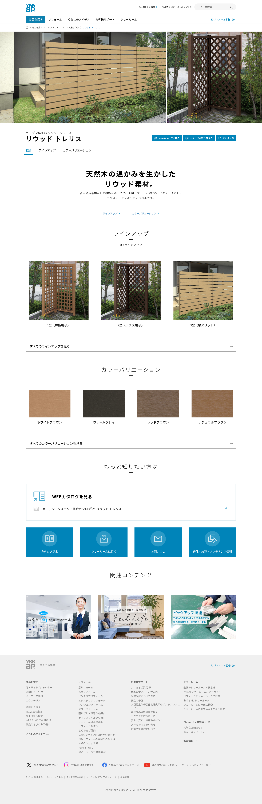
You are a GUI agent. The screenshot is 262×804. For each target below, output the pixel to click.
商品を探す (36, 19)
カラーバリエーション (77, 150)
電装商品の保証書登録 (143, 711)
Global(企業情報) (147, 7)
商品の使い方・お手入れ (144, 691)
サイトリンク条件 (54, 777)
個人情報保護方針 (74, 777)
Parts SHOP (85, 747)
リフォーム (55, 19)
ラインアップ (47, 150)
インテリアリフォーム (90, 696)
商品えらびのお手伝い (38, 724)
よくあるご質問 (184, 6)
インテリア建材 (34, 696)
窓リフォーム (85, 687)
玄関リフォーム (87, 691)
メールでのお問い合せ (143, 724)
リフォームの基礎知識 (90, 721)
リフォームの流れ (88, 726)
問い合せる (228, 138)
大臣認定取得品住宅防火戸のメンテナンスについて (155, 706)
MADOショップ (86, 743)
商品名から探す (34, 711)
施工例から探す (34, 715)
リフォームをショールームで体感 (202, 696)
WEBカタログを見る (37, 720)
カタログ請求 (49, 551)
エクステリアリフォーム (91, 700)
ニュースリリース (193, 731)
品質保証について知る (143, 696)
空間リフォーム (87, 709)
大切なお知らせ (192, 727)
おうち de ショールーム (196, 700)
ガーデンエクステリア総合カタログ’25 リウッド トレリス (82, 509)
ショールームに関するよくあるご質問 (204, 709)
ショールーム (128, 19)
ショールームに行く (103, 551)
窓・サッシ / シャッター (39, 687)
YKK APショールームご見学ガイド (202, 691)
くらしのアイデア (79, 19)
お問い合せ (158, 551)
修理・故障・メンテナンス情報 (212, 551)
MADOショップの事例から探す (95, 734)
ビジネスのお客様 (220, 19)
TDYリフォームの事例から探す (95, 739)
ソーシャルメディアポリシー (101, 777)
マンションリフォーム (90, 704)
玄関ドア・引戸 (34, 691)
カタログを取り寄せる (201, 138)
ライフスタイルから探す (91, 717)
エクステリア (52, 27)
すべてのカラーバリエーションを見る (56, 443)
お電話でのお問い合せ (143, 728)
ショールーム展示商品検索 (198, 704)
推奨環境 (124, 777)
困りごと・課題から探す (91, 713)
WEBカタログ (168, 6)
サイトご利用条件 (34, 777)
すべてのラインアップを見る (50, 346)
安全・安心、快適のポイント (147, 720)
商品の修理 (137, 700)
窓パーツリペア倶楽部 (90, 752)
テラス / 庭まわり (70, 27)
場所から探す (33, 707)
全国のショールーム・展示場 (199, 687)
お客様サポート (105, 19)
